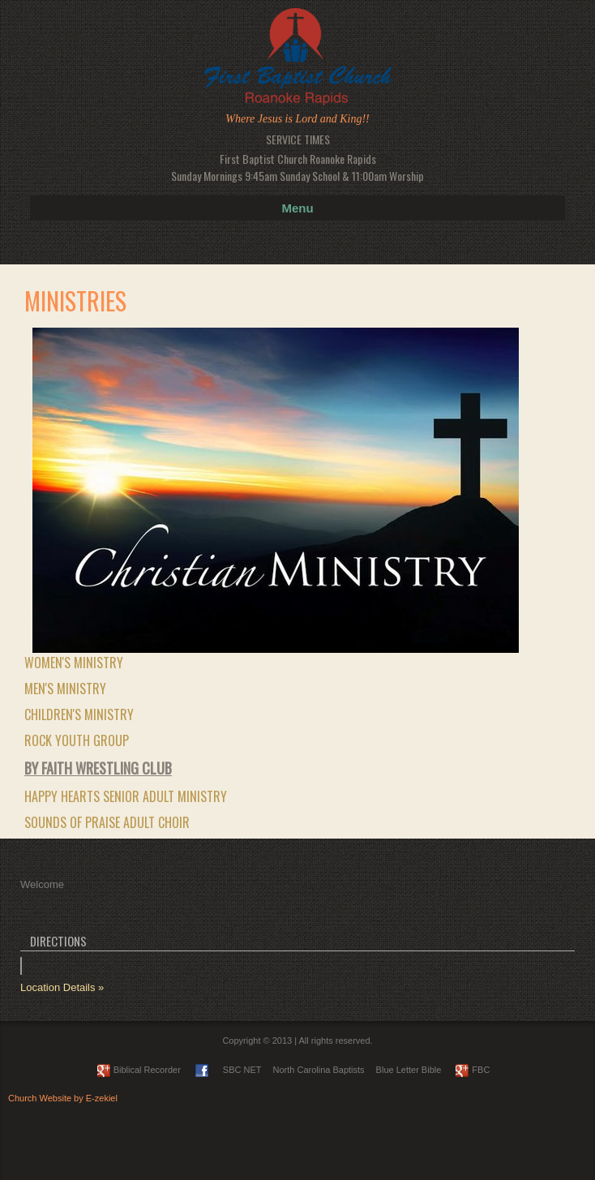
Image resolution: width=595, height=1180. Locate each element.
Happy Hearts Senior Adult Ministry (125, 796)
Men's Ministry (65, 688)
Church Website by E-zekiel (63, 1098)
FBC (473, 1070)
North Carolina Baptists (319, 1070)
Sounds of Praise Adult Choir (107, 822)
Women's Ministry (73, 662)
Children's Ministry (79, 714)
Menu (297, 208)
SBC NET (242, 1070)
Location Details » (62, 987)
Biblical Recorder (139, 1070)
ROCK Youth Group (76, 740)
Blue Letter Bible (409, 1070)
